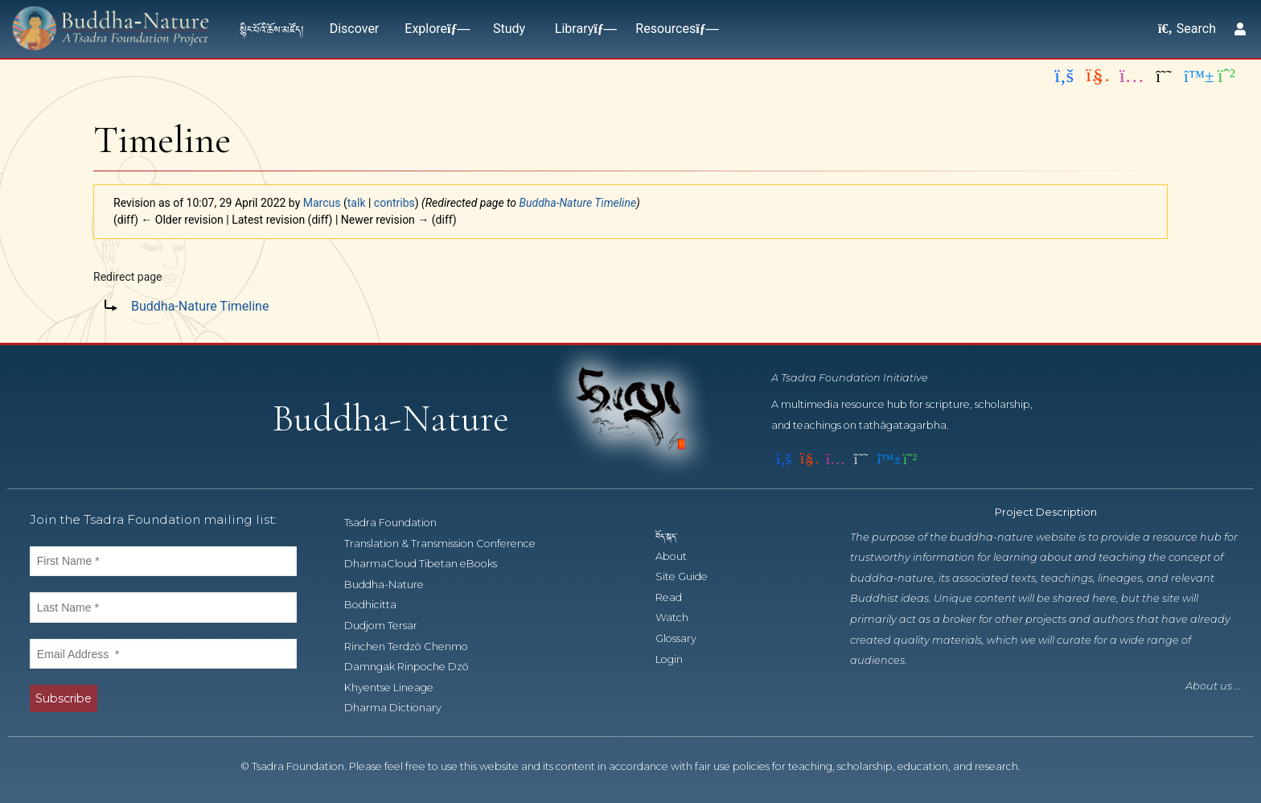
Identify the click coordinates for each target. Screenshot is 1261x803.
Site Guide (690, 576)
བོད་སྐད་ (673, 535)
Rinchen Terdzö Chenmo (415, 646)
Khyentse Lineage (397, 688)
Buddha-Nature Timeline (578, 202)
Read (677, 597)
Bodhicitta (379, 605)
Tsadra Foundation (399, 523)
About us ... (1213, 686)
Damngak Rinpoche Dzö (415, 667)
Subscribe (63, 698)
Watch (680, 618)
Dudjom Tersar (389, 626)
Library (582, 28)
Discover (355, 28)
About (679, 556)
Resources (673, 28)
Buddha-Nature (393, 585)
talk (356, 202)
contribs (394, 202)
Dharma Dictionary (401, 708)
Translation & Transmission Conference (448, 543)
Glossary (684, 638)
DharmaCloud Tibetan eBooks (428, 564)
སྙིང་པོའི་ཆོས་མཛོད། (272, 28)
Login (677, 659)
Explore (434, 28)
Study (509, 28)
